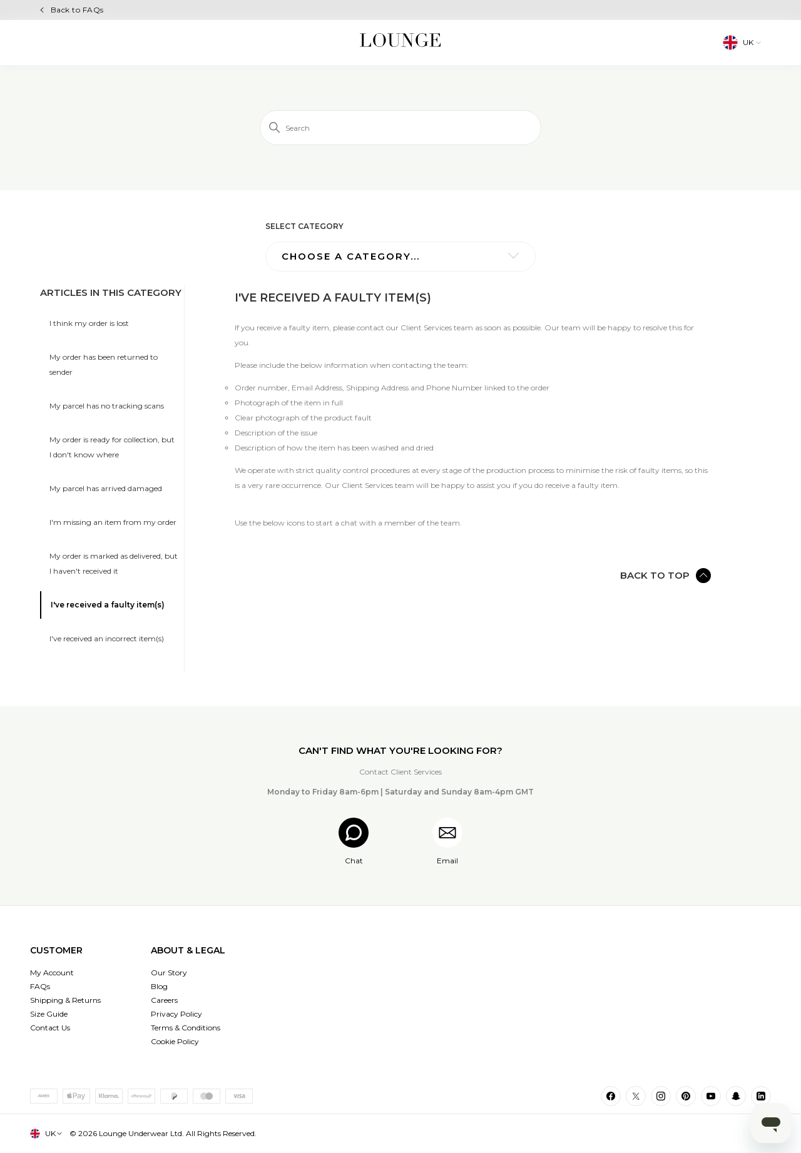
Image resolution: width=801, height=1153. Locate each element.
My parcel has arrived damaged (105, 488)
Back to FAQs (77, 9)
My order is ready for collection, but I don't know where (112, 447)
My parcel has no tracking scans (106, 405)
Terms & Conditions (185, 1027)
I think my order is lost (89, 323)
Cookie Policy (175, 1041)
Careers (164, 1000)
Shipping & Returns (65, 1000)
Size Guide (49, 1013)
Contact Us (50, 1027)
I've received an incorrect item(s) (106, 638)
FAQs (40, 986)
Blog (159, 986)
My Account (52, 972)
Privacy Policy (176, 1013)
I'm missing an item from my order (112, 522)
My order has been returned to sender (103, 364)
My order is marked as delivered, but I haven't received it (113, 563)
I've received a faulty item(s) (108, 604)
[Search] (400, 127)
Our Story (169, 972)
